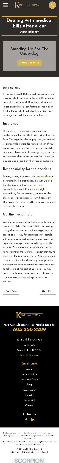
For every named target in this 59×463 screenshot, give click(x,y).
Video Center (29, 390)
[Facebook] (26, 419)
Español (29, 395)
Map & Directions (29, 355)
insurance (26, 131)
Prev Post (11, 291)
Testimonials (29, 400)
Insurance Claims (29, 379)
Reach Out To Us (29, 62)
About (29, 369)
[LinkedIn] (32, 419)
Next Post (47, 291)
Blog (29, 385)
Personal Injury (29, 374)
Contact (29, 406)
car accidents (43, 177)
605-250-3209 (29, 329)
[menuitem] (15, 452)
